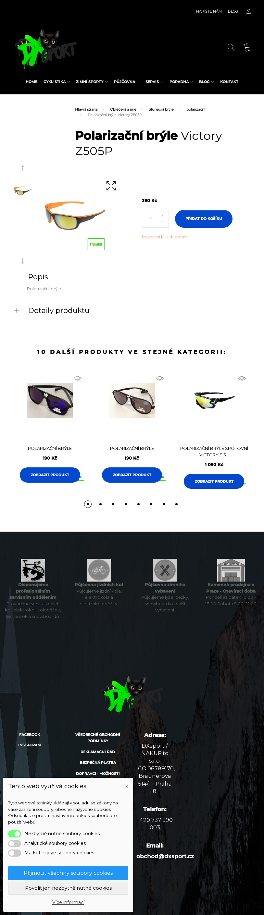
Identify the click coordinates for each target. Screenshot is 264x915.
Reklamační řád (98, 752)
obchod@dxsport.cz (165, 856)
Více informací (68, 902)
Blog (233, 11)
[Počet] (155, 219)
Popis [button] (38, 276)
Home (31, 81)
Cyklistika (55, 81)
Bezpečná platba (98, 762)
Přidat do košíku (203, 218)
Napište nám (209, 11)
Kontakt (229, 81)
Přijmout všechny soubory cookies (68, 873)
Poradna (179, 81)
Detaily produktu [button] (59, 310)
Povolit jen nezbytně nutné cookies (68, 888)
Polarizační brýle (50, 448)
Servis (152, 81)
